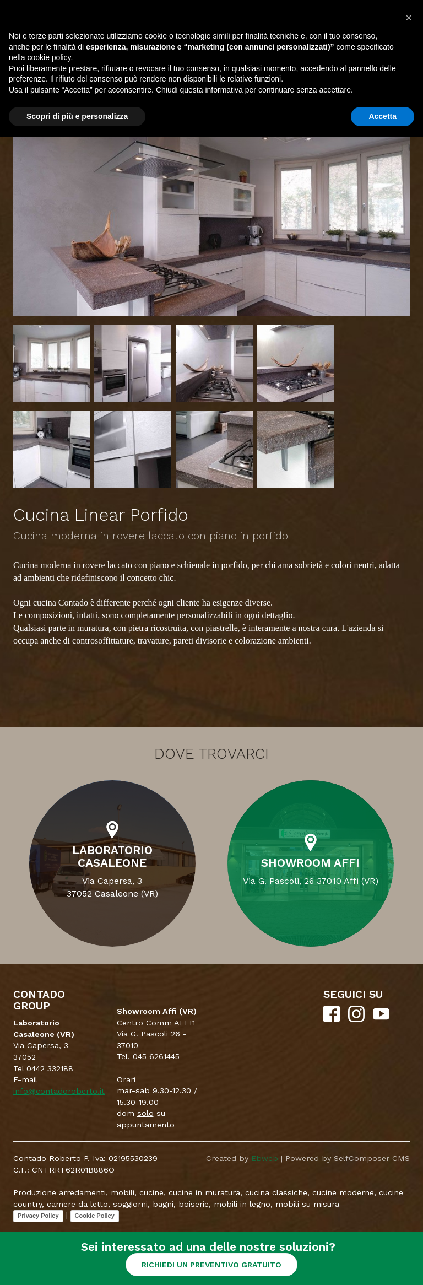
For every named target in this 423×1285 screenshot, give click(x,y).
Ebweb (264, 1158)
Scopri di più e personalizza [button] (77, 116)
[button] (408, 17)
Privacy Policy (38, 1215)
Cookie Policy (95, 1215)
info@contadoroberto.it (59, 1091)
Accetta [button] (382, 116)
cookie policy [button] (48, 57)
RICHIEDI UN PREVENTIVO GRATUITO (211, 1264)
